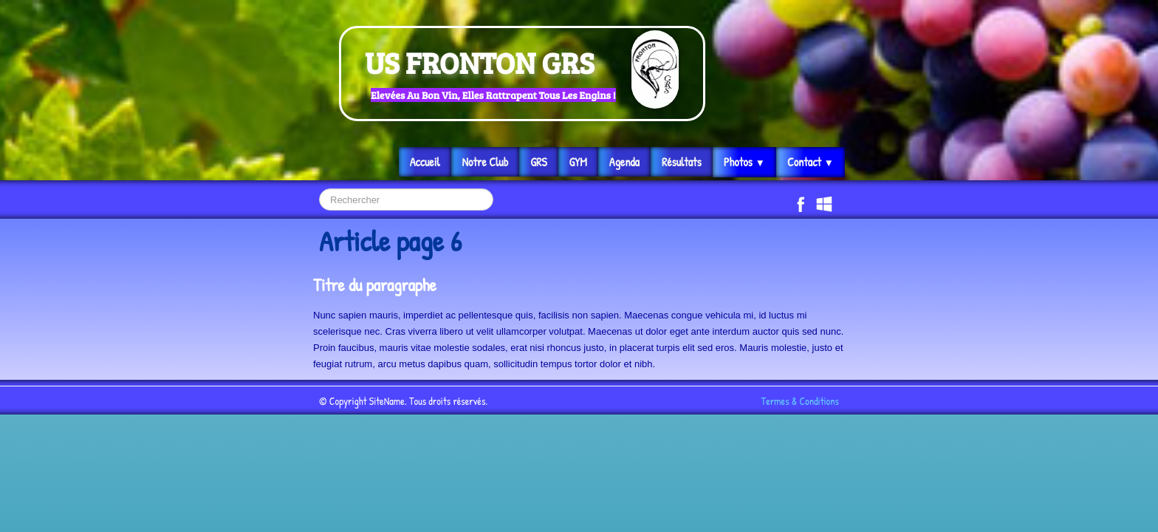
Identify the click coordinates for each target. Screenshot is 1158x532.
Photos (744, 162)
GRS (538, 162)
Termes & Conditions (800, 401)
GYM (578, 162)
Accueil (425, 162)
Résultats (682, 162)
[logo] (522, 73)
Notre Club (485, 162)
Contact (810, 162)
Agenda (624, 162)
